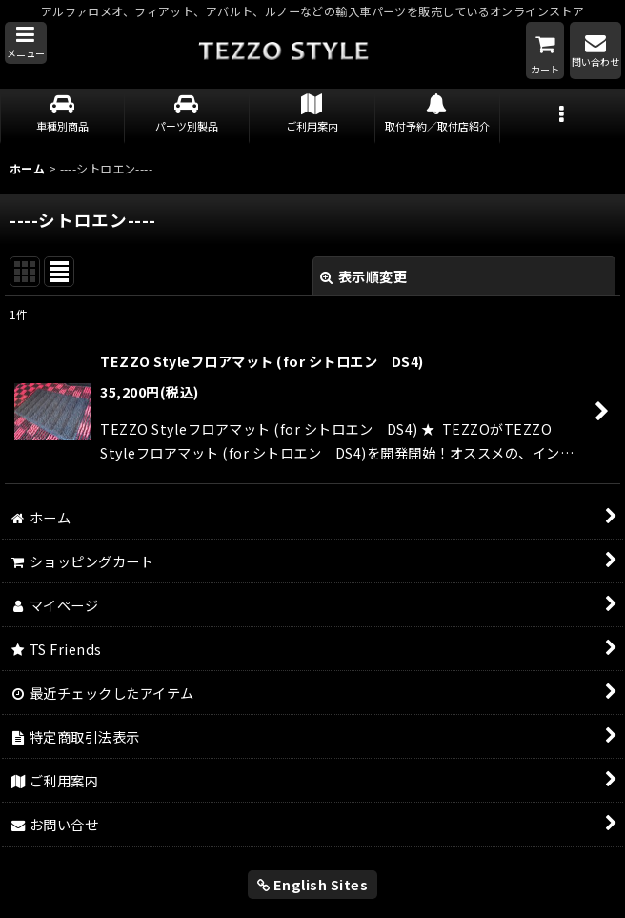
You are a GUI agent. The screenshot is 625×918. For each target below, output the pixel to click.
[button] (26, 43)
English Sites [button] (313, 884)
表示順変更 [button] (363, 276)
